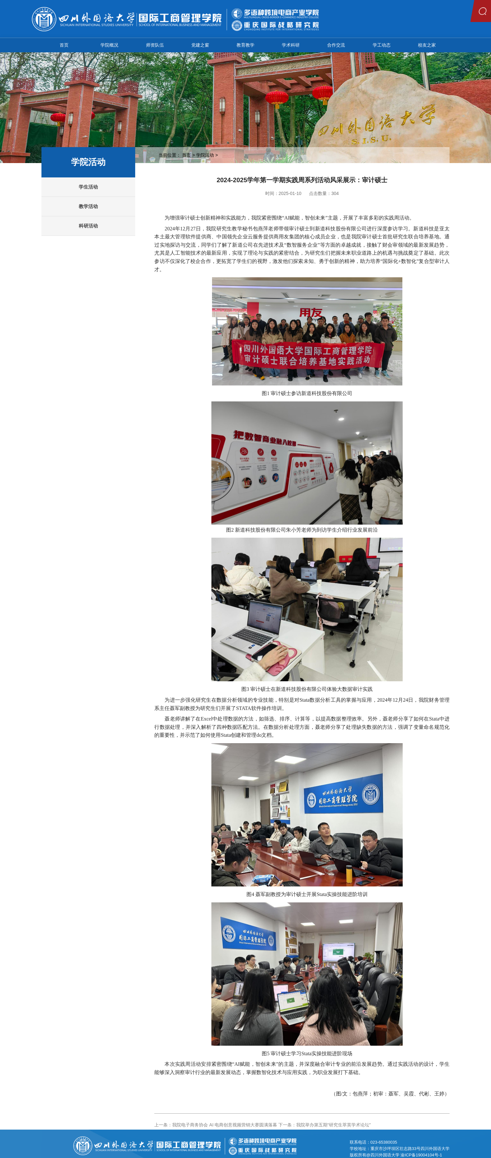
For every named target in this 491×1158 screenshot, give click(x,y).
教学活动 (88, 206)
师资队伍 (155, 45)
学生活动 (88, 187)
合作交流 (336, 45)
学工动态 (382, 45)
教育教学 (245, 45)
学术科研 (291, 45)
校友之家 (427, 45)
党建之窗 (200, 45)
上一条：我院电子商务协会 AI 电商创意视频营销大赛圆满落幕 (215, 1124)
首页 (64, 45)
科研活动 (88, 225)
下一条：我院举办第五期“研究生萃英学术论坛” (324, 1124)
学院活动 (205, 155)
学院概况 (109, 45)
